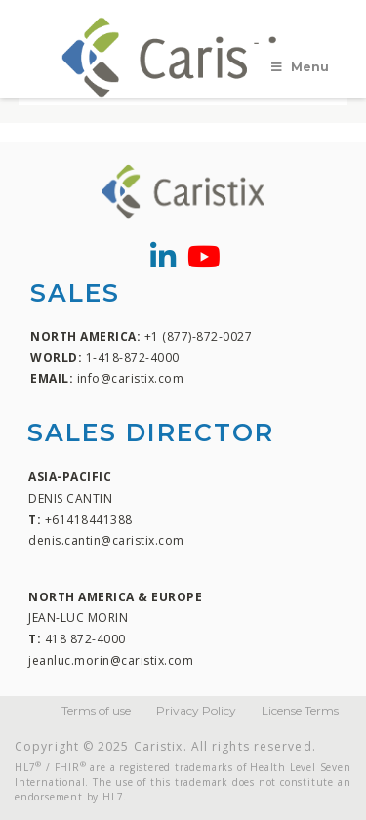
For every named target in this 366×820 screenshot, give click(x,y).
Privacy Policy (196, 710)
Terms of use (96, 710)
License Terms (300, 710)
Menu (298, 67)
